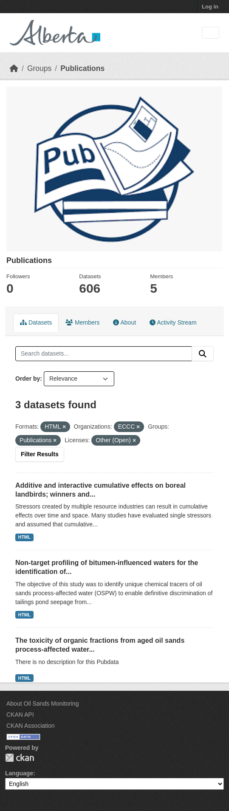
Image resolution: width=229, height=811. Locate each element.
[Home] (14, 68)
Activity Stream (173, 322)
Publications (82, 68)
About (124, 322)
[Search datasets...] (103, 354)
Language (19, 773)
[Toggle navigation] (210, 33)
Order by (27, 378)
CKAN (19, 757)
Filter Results (40, 454)
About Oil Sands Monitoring (42, 703)
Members (82, 322)
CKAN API (20, 714)
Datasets (36, 322)
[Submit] (203, 354)
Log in (210, 6)
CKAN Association (30, 725)
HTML (24, 537)
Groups (39, 68)
